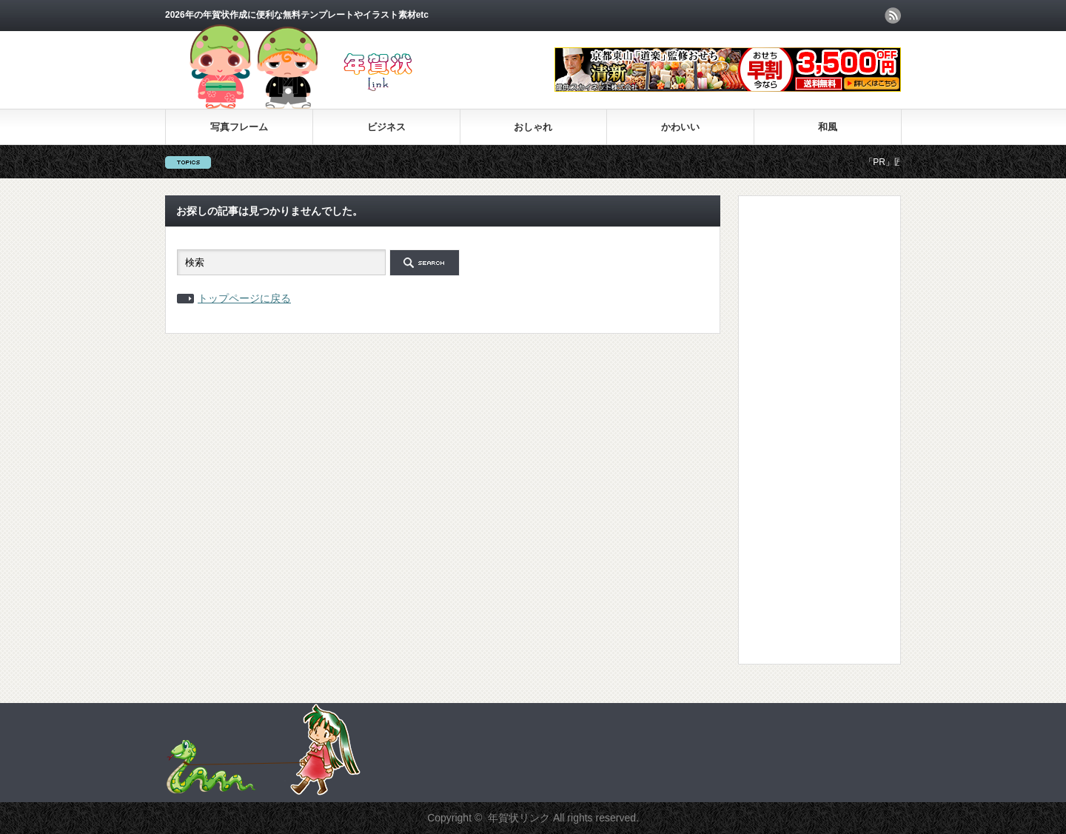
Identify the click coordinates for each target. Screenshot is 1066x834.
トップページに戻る (244, 298)
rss (893, 15)
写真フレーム (239, 126)
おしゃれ (533, 126)
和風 (827, 126)
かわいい (680, 126)
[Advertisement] (809, 429)
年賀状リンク (519, 818)
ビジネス (386, 126)
